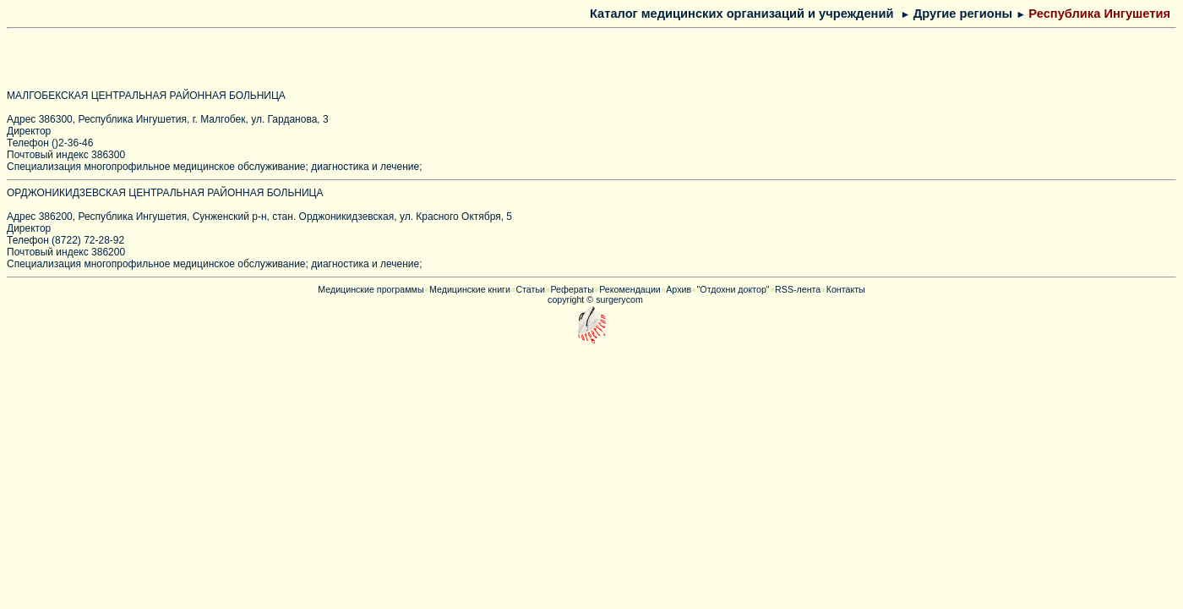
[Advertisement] (211, 61)
